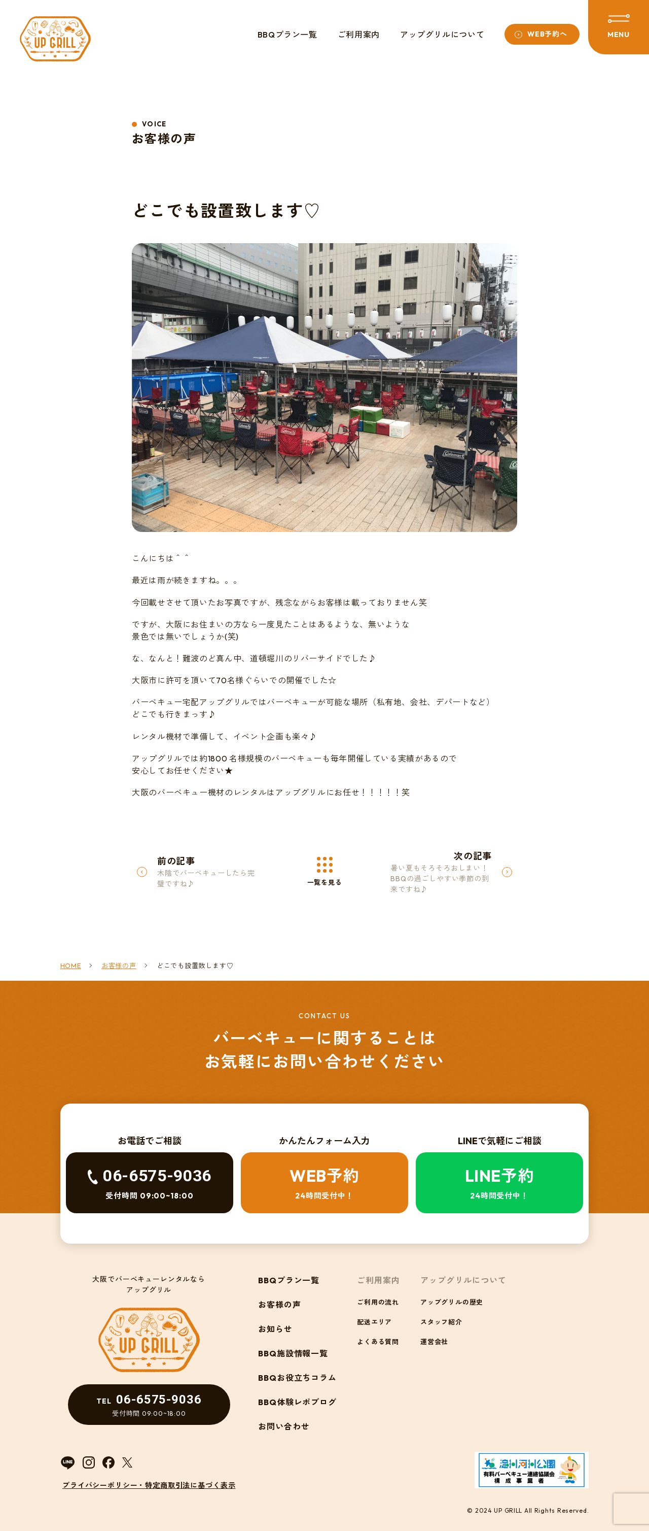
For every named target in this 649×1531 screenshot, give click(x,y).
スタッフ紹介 (441, 1322)
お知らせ (275, 1329)
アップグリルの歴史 (451, 1302)
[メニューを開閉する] (618, 27)
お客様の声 (279, 1305)
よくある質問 (378, 1342)
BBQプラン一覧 (287, 34)
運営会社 (434, 1342)
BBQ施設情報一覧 (293, 1353)
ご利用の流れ (378, 1302)
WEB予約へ (547, 34)
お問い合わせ (284, 1426)
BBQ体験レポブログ (297, 1402)
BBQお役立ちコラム (297, 1378)
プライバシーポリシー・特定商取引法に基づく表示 (148, 1485)
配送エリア (374, 1322)
